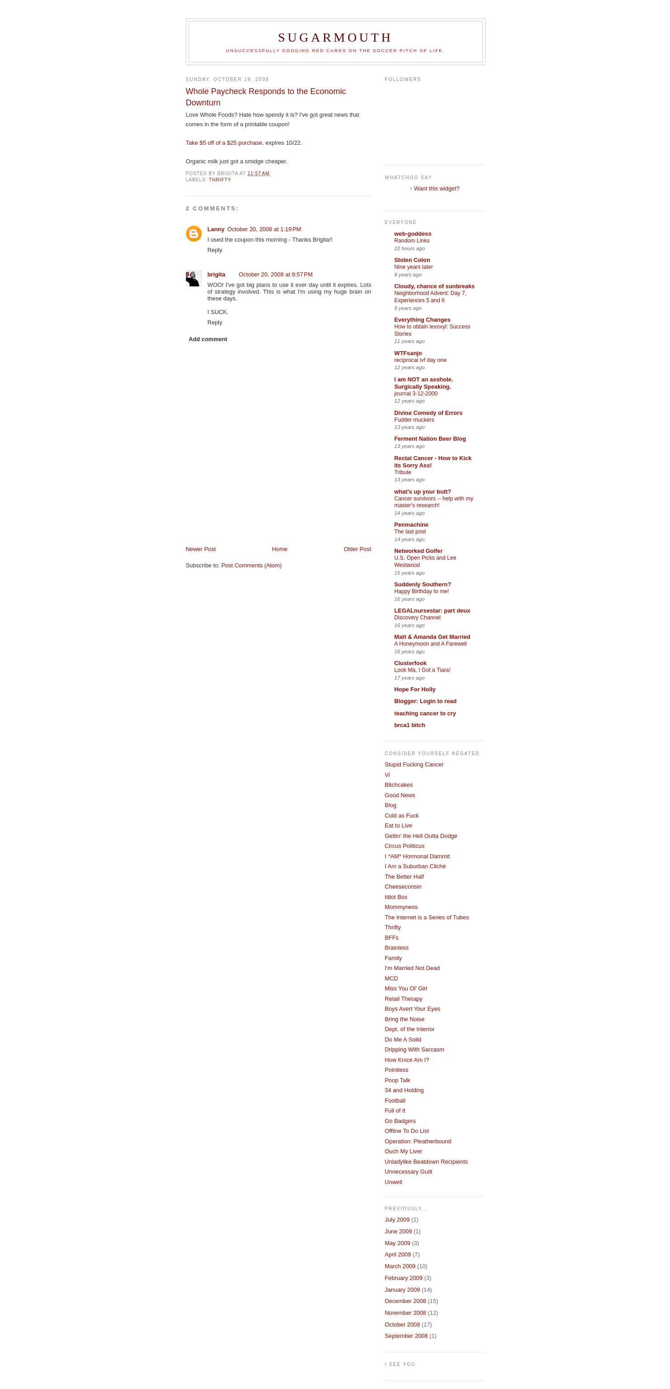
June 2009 (398, 1231)
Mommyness (401, 907)
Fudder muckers (414, 420)
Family (393, 958)
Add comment (208, 339)
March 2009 (400, 1266)
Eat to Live (399, 825)
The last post (410, 531)
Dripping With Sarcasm (415, 1049)
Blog (391, 805)
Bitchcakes (399, 784)
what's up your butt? (422, 491)
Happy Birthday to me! (421, 591)
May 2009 (397, 1243)
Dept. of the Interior (410, 1029)
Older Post (357, 549)
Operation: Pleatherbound (418, 1141)
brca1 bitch (410, 725)
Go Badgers (400, 1121)
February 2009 (404, 1278)
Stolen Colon (412, 260)
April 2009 (398, 1254)
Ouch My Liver (404, 1151)
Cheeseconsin (403, 886)
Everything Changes (422, 319)
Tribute (403, 472)
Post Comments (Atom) (251, 565)
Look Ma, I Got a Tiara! (422, 670)
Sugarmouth (335, 37)
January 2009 (402, 1289)
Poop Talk (397, 1080)
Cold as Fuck (402, 815)
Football (395, 1100)
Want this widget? (437, 188)
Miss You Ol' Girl (406, 988)
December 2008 (406, 1301)
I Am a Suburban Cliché (415, 866)
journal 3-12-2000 (416, 393)
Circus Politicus (405, 845)
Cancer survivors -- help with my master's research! (434, 502)
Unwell (394, 1182)
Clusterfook (410, 663)
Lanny (216, 229)
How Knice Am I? (407, 1059)
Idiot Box (396, 897)
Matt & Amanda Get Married (432, 636)
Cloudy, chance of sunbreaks (434, 286)
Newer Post (201, 549)
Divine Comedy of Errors (428, 412)
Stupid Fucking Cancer (414, 764)
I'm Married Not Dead (412, 968)
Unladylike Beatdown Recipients (426, 1161)
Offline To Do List (407, 1130)
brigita (216, 274)
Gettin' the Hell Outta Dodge (421, 835)
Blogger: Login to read (425, 701)
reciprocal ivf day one (420, 360)
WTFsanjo (408, 353)
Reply (215, 250)
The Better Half (404, 876)
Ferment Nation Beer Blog (430, 438)
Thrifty (220, 179)
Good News (400, 795)
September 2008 (406, 1335)
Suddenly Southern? (422, 584)
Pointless (397, 1069)
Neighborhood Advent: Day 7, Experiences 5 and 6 (430, 297)
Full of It (395, 1110)
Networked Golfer (418, 550)
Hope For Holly (415, 689)
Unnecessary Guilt (408, 1171)
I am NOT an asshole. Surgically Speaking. (423, 383)
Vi (387, 774)
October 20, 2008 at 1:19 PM (264, 229)
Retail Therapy (404, 998)
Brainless (397, 947)
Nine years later (413, 267)
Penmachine (411, 524)
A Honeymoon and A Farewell (430, 644)
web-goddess (413, 233)
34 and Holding (404, 1090)
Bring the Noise (405, 1019)
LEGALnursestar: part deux (432, 610)
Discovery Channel (417, 617)
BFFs (392, 937)
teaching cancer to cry (425, 713)
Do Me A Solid (403, 1039)
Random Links (412, 241)
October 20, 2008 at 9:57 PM (276, 274)
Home (279, 549)
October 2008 (402, 1324)
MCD (391, 978)
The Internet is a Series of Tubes (427, 917)
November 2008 (406, 1312)
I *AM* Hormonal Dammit (417, 856)
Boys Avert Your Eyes (413, 1008)
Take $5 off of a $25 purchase (224, 142)
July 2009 (397, 1219)
